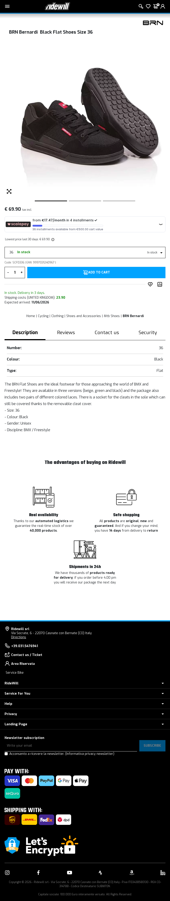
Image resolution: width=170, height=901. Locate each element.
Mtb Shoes (112, 316)
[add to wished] (151, 284)
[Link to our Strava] (100, 872)
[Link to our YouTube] (69, 872)
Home (30, 316)
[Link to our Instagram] (7, 872)
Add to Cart (99, 272)
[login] (162, 6)
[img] (52, 239)
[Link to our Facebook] (38, 872)
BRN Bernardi (133, 316)
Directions (18, 637)
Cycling (43, 316)
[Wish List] (148, 6)
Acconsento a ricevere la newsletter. (61, 754)
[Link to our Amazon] (131, 872)
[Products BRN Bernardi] (152, 22)
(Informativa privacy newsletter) (89, 754)
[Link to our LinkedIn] (162, 872)
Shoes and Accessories (83, 316)
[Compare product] (160, 284)
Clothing (57, 316)
